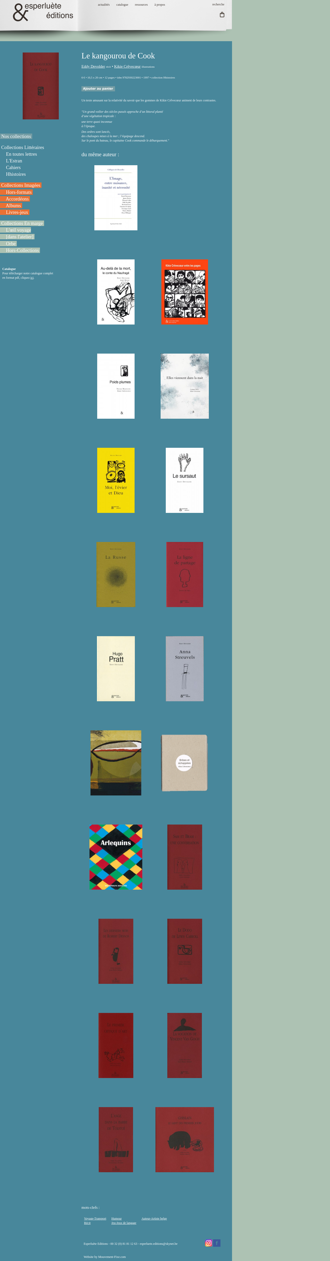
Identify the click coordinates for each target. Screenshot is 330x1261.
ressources (141, 4)
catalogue (122, 4)
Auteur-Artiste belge (154, 1218)
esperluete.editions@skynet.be (158, 1244)
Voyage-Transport (95, 1218)
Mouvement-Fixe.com (112, 1257)
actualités (104, 4)
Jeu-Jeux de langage (123, 1223)
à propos (159, 4)
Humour (116, 1218)
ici (32, 277)
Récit (87, 1223)
